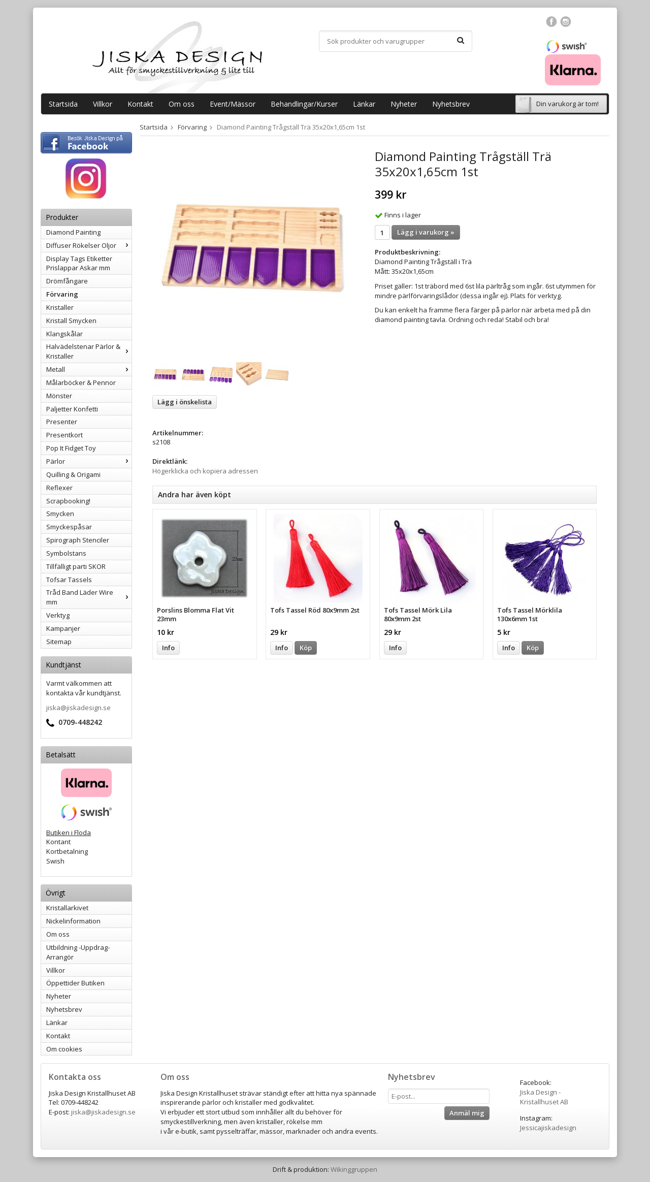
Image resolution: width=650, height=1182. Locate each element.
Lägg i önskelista (184, 401)
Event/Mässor (232, 104)
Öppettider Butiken (75, 982)
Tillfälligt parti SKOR (76, 566)
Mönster (59, 395)
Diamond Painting (73, 232)
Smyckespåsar (69, 526)
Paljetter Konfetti (72, 408)
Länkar (364, 104)
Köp (306, 647)
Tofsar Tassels (69, 579)
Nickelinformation (73, 920)
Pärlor (89, 461)
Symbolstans (66, 553)
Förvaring (62, 294)
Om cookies (64, 1048)
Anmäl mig (466, 1112)
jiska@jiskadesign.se (78, 707)
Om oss (181, 104)
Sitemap (59, 641)
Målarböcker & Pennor (81, 382)
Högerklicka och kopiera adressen (205, 470)
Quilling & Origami (73, 474)
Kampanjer (63, 628)
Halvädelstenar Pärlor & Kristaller (89, 351)
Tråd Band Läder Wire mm (89, 597)
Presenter (61, 421)
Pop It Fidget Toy (71, 448)
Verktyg (58, 615)
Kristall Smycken (71, 320)
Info (168, 647)
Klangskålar (64, 333)
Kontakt (140, 104)
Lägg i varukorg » (425, 232)
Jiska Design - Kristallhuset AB (544, 1097)
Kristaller (60, 307)
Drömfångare (67, 280)
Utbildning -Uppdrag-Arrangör (78, 952)
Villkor (102, 104)
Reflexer (59, 487)
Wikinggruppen (354, 1169)
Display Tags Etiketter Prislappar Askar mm (79, 263)
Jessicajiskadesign (548, 1127)
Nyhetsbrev (451, 104)
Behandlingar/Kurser (304, 104)
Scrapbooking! (68, 500)
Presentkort (64, 434)
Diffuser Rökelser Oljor (89, 245)
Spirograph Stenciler (77, 540)
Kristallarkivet (67, 907)
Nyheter (404, 104)
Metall (89, 369)
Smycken (60, 513)
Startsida (63, 104)
